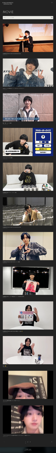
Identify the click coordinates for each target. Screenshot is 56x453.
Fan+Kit (30, 449)
